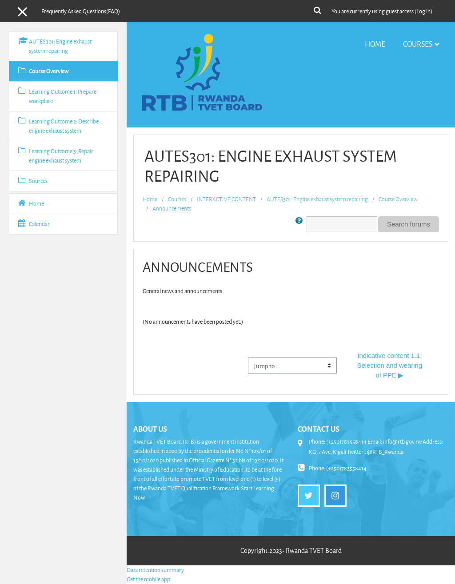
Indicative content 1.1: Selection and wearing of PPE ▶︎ (390, 365)
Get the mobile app (148, 579)
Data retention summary (155, 570)
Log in (423, 11)
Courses (417, 44)
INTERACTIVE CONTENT (226, 199)
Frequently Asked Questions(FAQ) (80, 11)
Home (375, 44)
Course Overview (398, 199)
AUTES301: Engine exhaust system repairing (317, 199)
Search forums (408, 224)
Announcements (171, 208)
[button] (317, 9)
